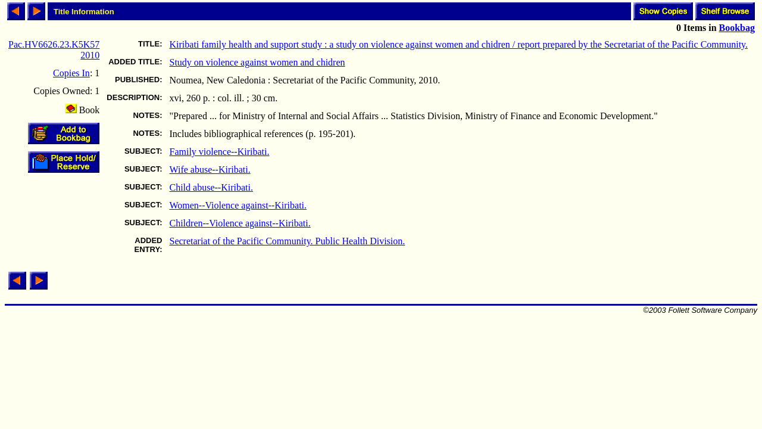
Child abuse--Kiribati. (211, 187)
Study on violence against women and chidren (257, 62)
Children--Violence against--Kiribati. (240, 223)
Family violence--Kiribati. (220, 152)
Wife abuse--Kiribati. (210, 169)
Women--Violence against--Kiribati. (238, 205)
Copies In (71, 73)
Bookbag (737, 28)
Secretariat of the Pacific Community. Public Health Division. (287, 241)
